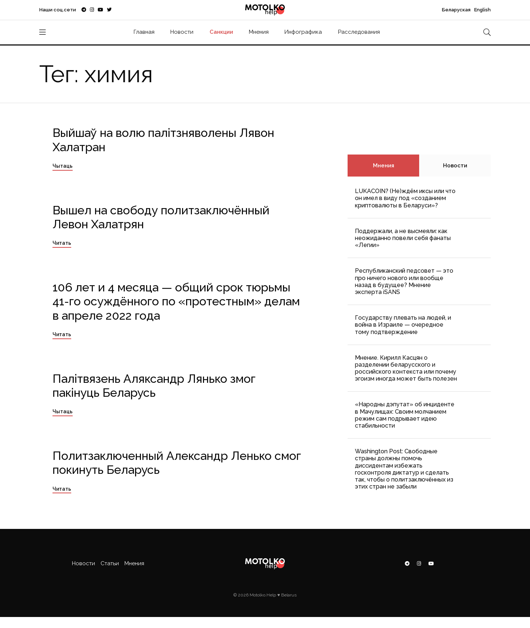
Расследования (359, 32)
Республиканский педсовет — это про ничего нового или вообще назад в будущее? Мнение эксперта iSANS (404, 281)
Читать (61, 243)
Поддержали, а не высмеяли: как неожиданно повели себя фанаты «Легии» (403, 238)
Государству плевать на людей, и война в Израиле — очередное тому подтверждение (403, 324)
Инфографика (303, 32)
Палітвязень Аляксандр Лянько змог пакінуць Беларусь (153, 385)
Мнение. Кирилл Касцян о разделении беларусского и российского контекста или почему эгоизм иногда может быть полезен (406, 368)
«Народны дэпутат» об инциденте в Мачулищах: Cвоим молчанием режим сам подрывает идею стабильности (404, 415)
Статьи (110, 563)
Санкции (221, 32)
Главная (144, 32)
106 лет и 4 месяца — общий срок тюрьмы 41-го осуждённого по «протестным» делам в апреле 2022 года (176, 301)
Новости (181, 32)
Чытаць (62, 166)
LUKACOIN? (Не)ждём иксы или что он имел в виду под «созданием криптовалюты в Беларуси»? (405, 198)
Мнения (259, 32)
